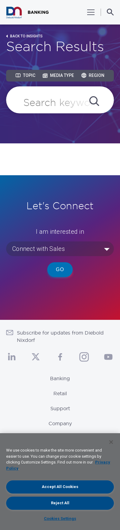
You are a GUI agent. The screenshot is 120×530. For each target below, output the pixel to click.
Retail (60, 393)
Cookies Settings (60, 518)
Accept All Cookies (60, 486)
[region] (60, 481)
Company (60, 423)
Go (60, 269)
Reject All (60, 503)
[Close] (111, 442)
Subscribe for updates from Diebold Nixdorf (60, 336)
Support (60, 408)
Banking (60, 378)
